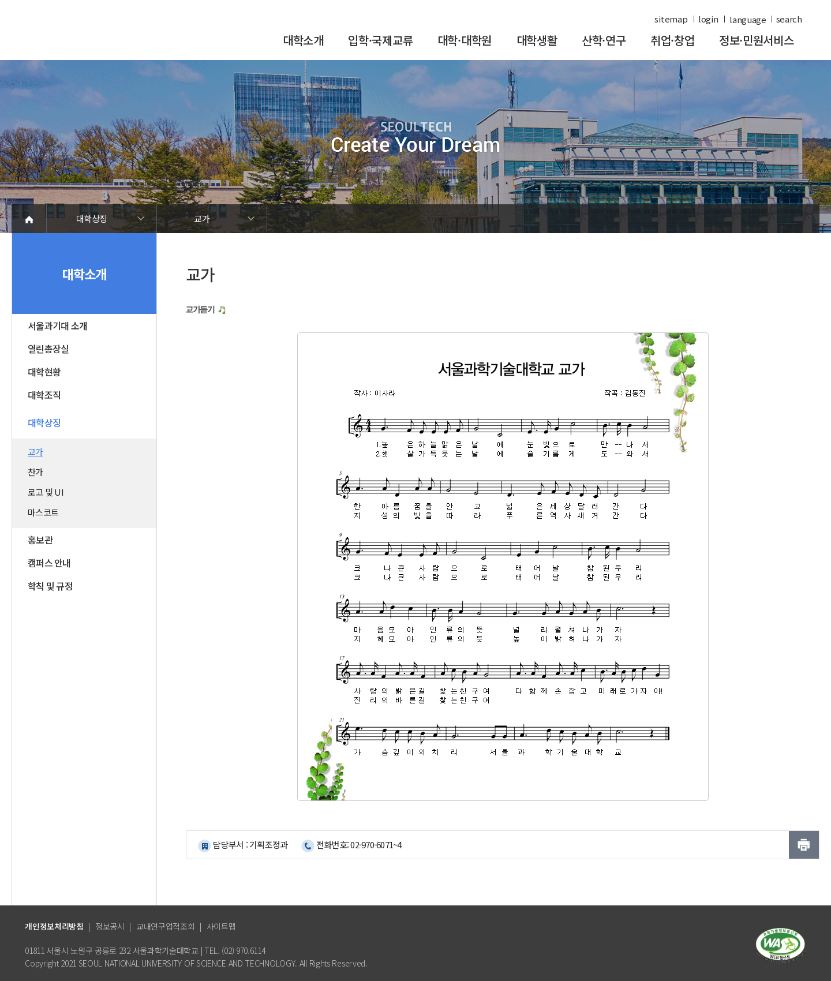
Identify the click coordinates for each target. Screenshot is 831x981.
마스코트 (43, 512)
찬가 (35, 472)
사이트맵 (221, 926)
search (789, 19)
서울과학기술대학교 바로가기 (103, 36)
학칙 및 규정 (50, 586)
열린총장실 (48, 348)
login (708, 19)
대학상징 (91, 218)
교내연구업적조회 (165, 926)
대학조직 (44, 395)
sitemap (670, 19)
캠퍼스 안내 (49, 563)
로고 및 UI (45, 492)
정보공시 (110, 926)
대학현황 (44, 372)
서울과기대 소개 (57, 325)
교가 (201, 218)
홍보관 (40, 539)
